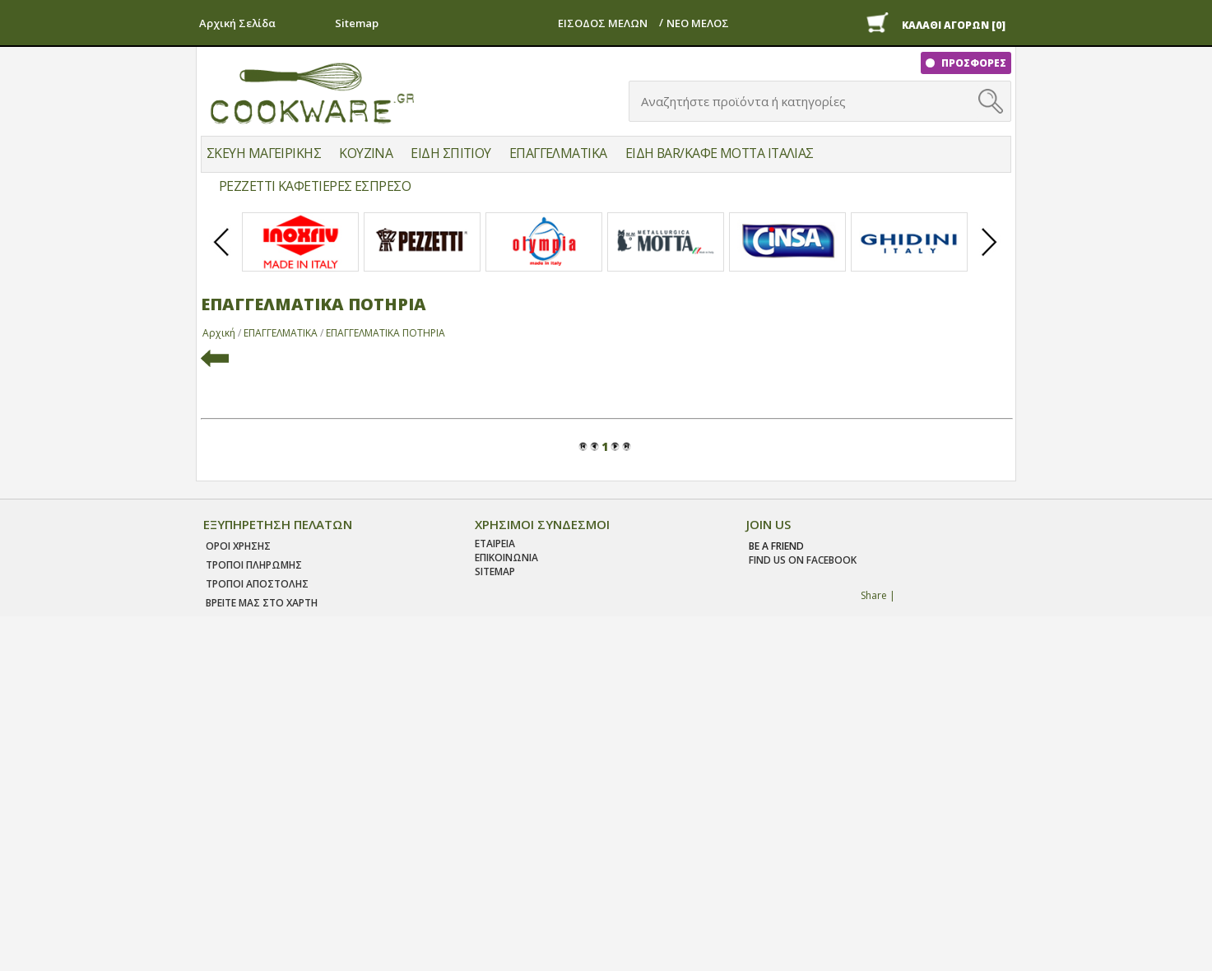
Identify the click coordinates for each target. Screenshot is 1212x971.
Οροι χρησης (238, 546)
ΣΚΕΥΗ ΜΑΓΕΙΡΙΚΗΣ (264, 153)
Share (874, 595)
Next (990, 256)
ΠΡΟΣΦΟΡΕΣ (972, 63)
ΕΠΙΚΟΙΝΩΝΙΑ (506, 557)
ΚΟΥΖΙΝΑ (365, 153)
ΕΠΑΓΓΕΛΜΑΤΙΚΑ (558, 153)
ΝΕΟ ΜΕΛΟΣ (697, 23)
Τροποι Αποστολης (257, 584)
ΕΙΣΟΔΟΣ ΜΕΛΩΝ (603, 23)
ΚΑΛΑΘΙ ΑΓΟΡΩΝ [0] (953, 25)
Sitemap (356, 23)
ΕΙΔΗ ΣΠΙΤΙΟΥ (450, 153)
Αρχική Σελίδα (237, 23)
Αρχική (218, 333)
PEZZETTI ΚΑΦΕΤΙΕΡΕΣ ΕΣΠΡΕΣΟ (315, 186)
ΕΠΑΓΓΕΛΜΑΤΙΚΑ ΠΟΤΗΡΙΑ (385, 333)
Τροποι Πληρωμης (254, 565)
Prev (222, 256)
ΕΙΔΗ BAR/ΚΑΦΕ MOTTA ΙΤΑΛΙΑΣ (719, 153)
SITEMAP (495, 571)
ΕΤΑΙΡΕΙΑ (495, 544)
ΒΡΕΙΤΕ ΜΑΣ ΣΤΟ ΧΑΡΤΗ (262, 603)
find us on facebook (803, 560)
